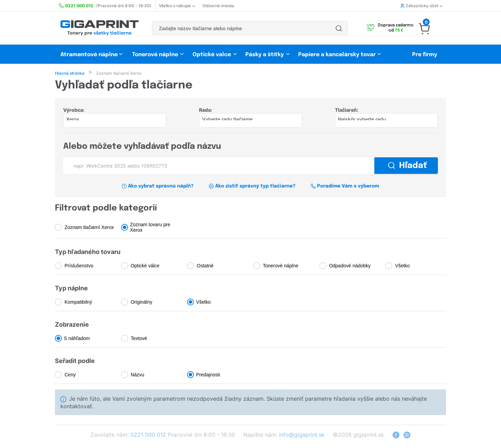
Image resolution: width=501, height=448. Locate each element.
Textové (139, 339)
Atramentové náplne (89, 55)
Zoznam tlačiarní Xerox (89, 228)
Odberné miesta (218, 5)
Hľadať (407, 166)
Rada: (205, 110)
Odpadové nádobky (350, 266)
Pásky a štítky (264, 55)
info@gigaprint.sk (302, 435)
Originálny (141, 302)
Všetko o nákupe (177, 5)
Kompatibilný (78, 302)
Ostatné (205, 266)
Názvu (137, 375)
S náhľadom (77, 339)
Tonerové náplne (155, 55)
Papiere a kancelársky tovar (337, 55)
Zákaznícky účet (421, 5)
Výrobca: (73, 110)
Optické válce (145, 266)
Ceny (70, 375)
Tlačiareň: (346, 110)
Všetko (402, 266)
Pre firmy (424, 55)
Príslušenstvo (79, 266)
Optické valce (212, 55)
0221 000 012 (148, 435)
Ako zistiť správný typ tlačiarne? (252, 186)
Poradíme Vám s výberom (345, 186)
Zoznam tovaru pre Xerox (150, 227)
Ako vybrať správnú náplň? (158, 186)
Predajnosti (208, 375)
